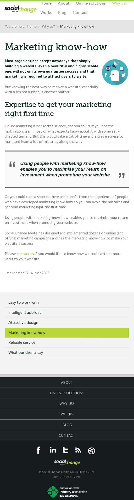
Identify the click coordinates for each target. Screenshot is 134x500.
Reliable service (21, 342)
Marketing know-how (26, 332)
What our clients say (25, 352)
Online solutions (91, 3)
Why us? (120, 3)
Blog (62, 13)
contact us (25, 253)
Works (46, 13)
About (64, 3)
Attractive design (23, 322)
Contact (80, 13)
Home (46, 3)
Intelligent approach (26, 312)
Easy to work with (23, 302)
